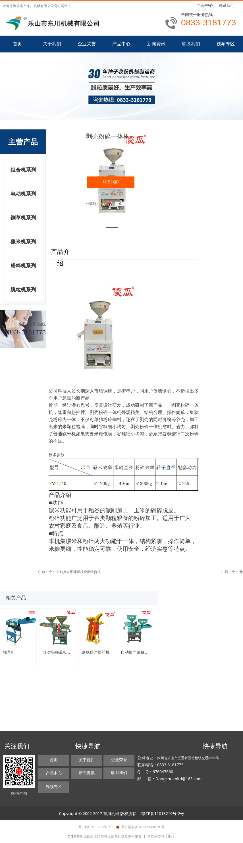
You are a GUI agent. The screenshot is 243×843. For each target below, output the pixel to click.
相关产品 (16, 598)
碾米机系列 (23, 242)
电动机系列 (23, 194)
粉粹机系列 (23, 266)
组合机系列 (23, 170)
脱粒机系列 (23, 289)
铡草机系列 (23, 218)
